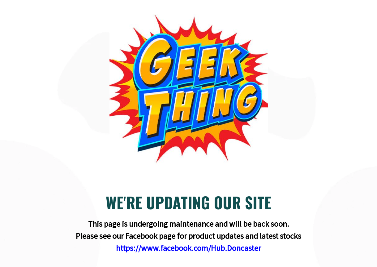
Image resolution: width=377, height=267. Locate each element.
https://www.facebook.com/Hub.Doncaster (188, 248)
